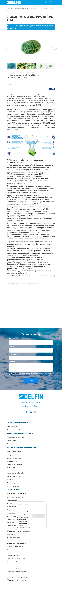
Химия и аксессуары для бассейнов (21, 447)
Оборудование (13, 489)
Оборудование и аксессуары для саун (19, 531)
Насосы (9, 503)
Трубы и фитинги (12, 500)
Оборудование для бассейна (16, 494)
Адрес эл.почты (13, 354)
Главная (10, 8)
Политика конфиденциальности (17, 571)
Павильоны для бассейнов (15, 483)
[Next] (55, 47)
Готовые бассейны (13, 555)
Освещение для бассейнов (15, 513)
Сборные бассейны (13, 562)
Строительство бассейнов (17, 422)
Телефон (11, 346)
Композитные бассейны (14, 430)
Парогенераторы (12, 550)
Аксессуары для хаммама (15, 546)
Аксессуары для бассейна (15, 473)
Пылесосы (10, 479)
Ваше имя (12, 338)
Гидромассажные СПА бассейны (17, 559)
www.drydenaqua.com (30, 284)
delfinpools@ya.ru (31, 406)
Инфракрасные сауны (13, 444)
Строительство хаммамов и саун (20, 433)
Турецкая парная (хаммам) (15, 437)
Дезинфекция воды (13, 461)
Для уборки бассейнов (14, 476)
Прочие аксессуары (21, 8)
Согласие (16, 373)
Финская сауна (11, 440)
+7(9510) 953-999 (31, 402)
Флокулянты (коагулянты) (15, 464)
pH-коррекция (11, 455)
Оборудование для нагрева (15, 510)
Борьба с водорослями (14, 458)
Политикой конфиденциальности (20, 375)
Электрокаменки (12, 534)
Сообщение (12, 361)
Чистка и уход (11, 467)
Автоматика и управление (15, 497)
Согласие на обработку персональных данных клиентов (23, 569)
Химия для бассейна (14, 451)
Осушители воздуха (13, 516)
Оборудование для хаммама (16, 543)
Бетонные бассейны (13, 426)
